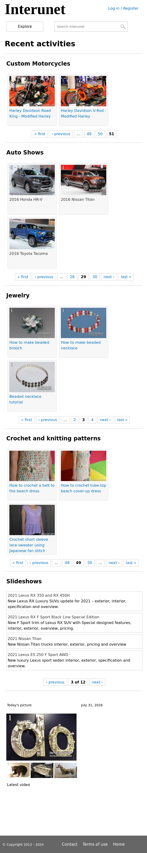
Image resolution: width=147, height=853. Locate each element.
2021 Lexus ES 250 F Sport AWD (38, 654)
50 (100, 134)
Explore (25, 26)
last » (126, 277)
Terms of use (95, 844)
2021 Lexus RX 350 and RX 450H (39, 595)
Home (119, 844)
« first (39, 134)
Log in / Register (123, 8)
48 (67, 563)
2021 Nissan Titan (24, 638)
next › (108, 277)
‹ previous (60, 134)
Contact (70, 844)
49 (89, 134)
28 (72, 277)
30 (94, 277)
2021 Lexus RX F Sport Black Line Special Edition (53, 617)
